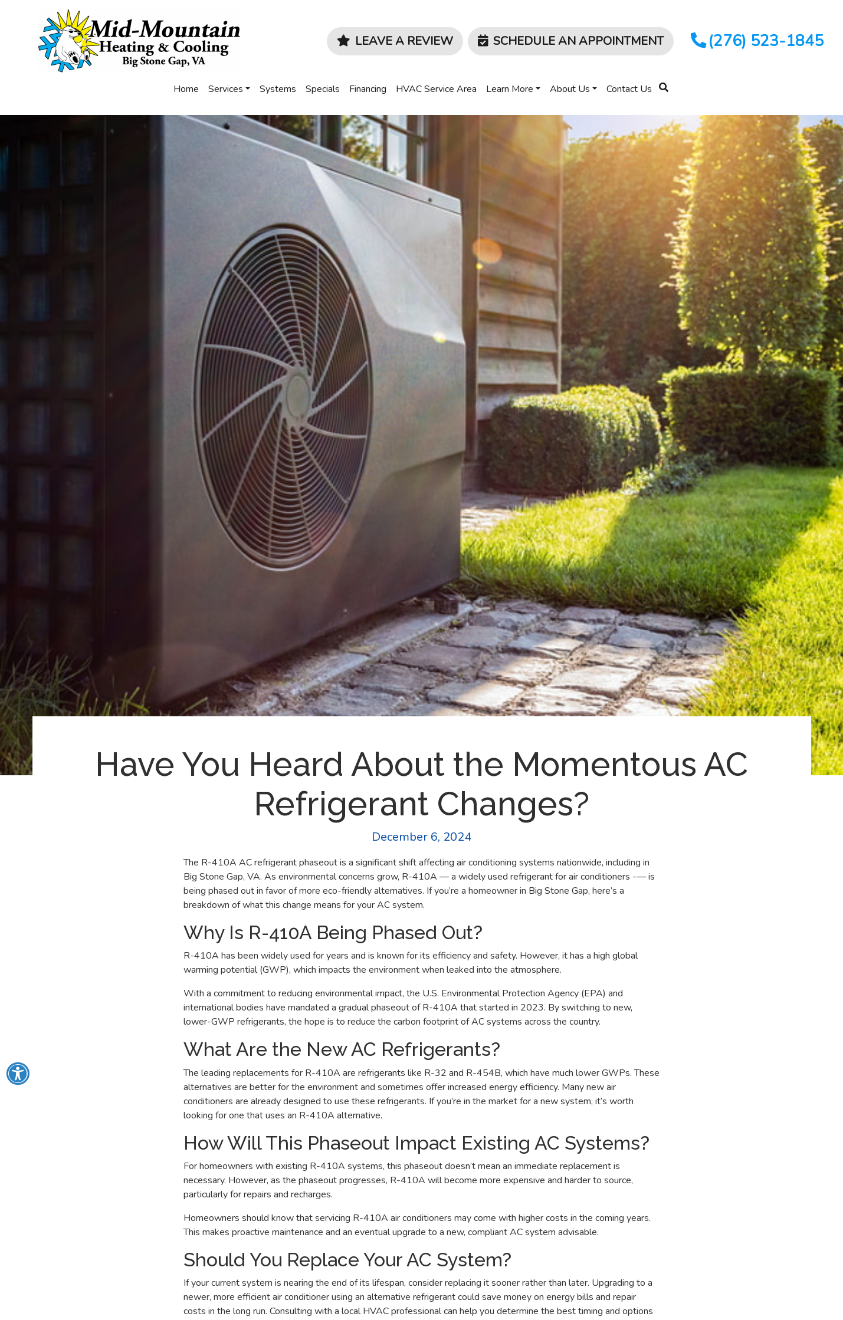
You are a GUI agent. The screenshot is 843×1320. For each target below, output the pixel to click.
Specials (323, 89)
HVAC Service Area (436, 89)
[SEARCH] (665, 82)
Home (186, 89)
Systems (278, 89)
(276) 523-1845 (756, 40)
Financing (367, 89)
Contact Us (629, 89)
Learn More (509, 89)
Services (225, 89)
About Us (570, 89)
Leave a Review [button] (395, 41)
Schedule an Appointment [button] (571, 41)
